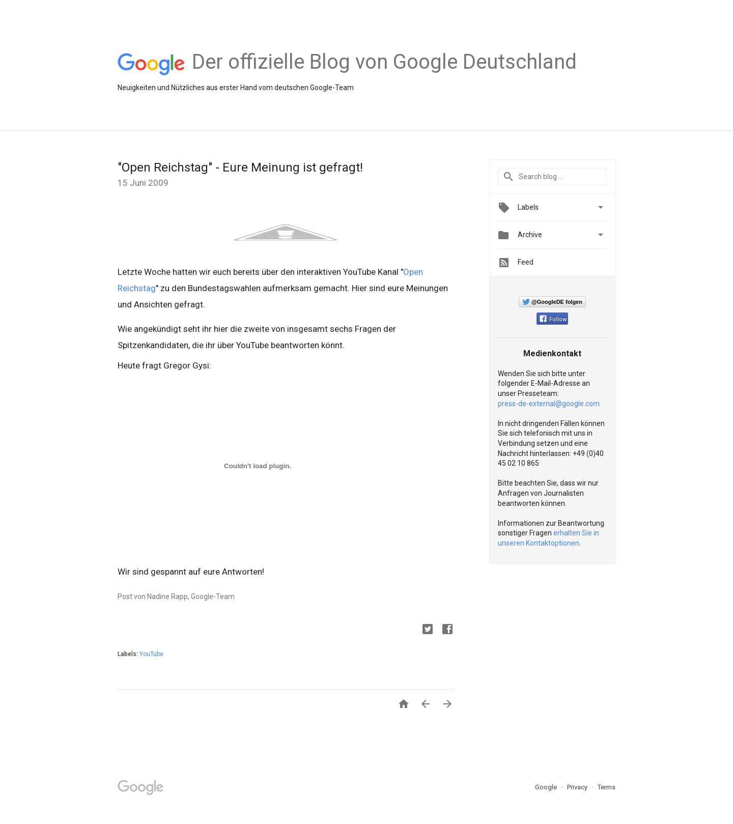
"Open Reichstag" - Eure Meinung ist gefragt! (240, 167)
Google (546, 787)
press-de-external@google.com (549, 404)
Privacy (578, 787)
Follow (553, 319)
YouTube (151, 654)
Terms (606, 787)
